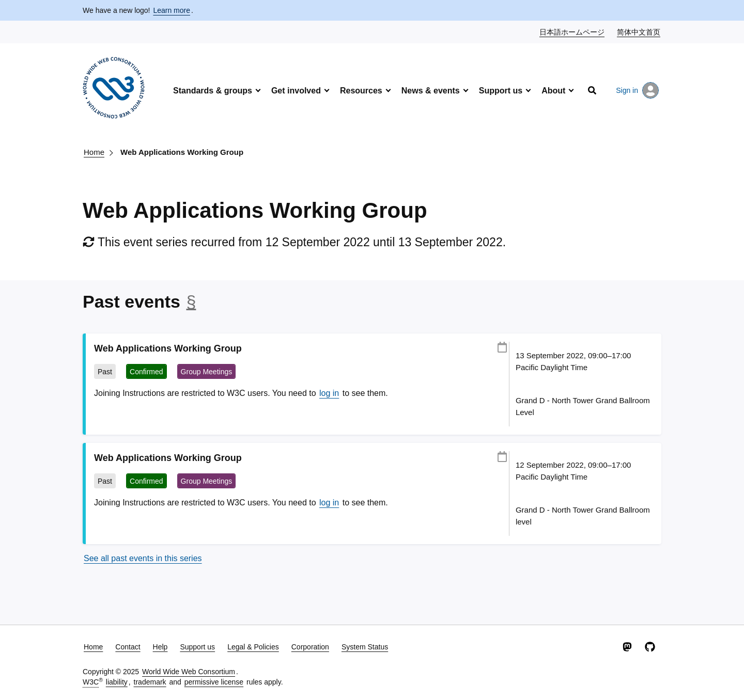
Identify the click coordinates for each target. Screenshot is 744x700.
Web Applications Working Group (181, 152)
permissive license (213, 682)
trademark (150, 682)
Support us (500, 90)
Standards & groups (212, 90)
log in (329, 393)
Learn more (171, 10)
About (553, 90)
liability (117, 682)
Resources (361, 90)
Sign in (637, 90)
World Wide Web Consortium (188, 671)
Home (94, 152)
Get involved (296, 90)
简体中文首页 (639, 31)
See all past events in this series (143, 558)
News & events (430, 90)
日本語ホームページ (572, 31)
